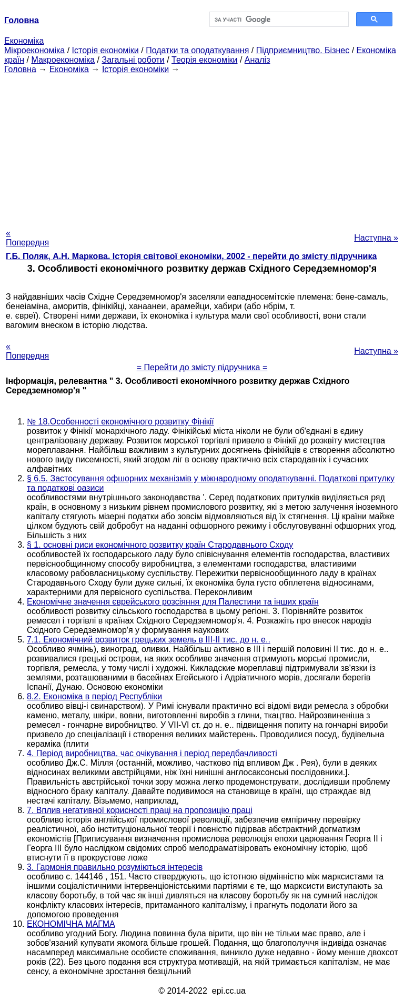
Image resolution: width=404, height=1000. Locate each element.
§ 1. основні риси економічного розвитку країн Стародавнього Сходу (160, 544)
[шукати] (278, 19)
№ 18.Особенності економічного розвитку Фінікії (120, 421)
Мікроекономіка (34, 50)
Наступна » (376, 237)
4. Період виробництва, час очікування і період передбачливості (152, 753)
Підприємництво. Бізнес (303, 50)
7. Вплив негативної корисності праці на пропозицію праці (139, 810)
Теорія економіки (204, 59)
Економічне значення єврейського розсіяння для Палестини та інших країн (173, 601)
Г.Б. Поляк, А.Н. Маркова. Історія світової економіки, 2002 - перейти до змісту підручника (191, 256)
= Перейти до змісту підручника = (202, 367)
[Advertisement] (202, 148)
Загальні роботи (133, 59)
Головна (20, 69)
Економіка (24, 40)
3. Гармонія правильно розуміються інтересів (115, 867)
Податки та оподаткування (197, 50)
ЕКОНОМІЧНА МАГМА (71, 923)
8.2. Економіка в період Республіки (94, 696)
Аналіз (257, 59)
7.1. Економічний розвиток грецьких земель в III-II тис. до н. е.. (148, 639)
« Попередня (27, 238)
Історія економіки (105, 50)
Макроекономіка (63, 59)
